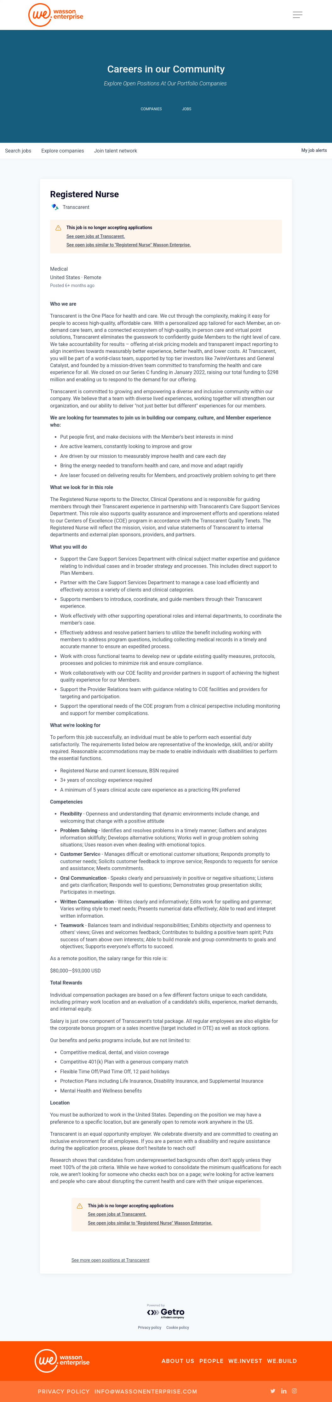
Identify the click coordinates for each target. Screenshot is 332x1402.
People (211, 1361)
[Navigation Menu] (298, 15)
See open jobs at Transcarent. (95, 236)
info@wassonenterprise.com (145, 1391)
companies (62, 151)
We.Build (282, 1361)
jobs (18, 151)
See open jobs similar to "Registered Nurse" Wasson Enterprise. (128, 244)
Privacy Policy (64, 1391)
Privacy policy (149, 1327)
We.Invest (245, 1361)
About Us (178, 1361)
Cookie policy (177, 1327)
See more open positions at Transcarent (110, 1260)
